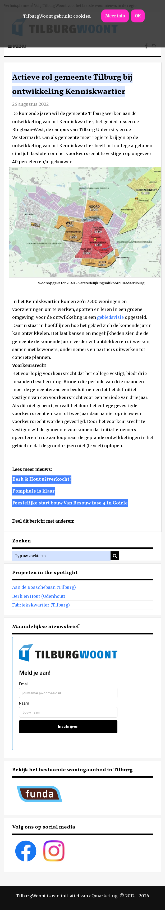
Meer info (115, 15)
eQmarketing (103, 895)
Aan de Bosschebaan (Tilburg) (44, 587)
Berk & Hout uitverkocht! (41, 479)
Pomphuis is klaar (33, 491)
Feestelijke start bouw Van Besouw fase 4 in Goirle (70, 503)
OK (138, 15)
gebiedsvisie (110, 317)
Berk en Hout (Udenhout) (38, 596)
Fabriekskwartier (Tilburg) (41, 605)
